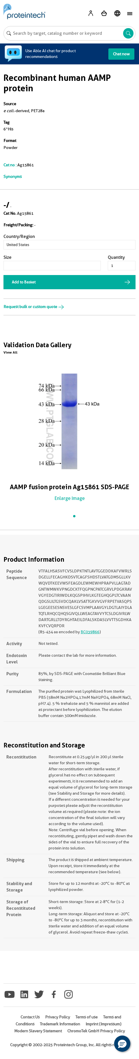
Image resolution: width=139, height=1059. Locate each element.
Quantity (116, 257)
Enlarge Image (70, 498)
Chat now (121, 54)
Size (7, 257)
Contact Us (30, 1017)
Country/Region (19, 236)
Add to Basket (24, 282)
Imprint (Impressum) (103, 1024)
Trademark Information (60, 1024)
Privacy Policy (57, 1017)
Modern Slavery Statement (38, 1031)
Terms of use (86, 1017)
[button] (122, 1044)
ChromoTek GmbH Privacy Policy (96, 1031)
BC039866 (90, 631)
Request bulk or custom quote (33, 306)
